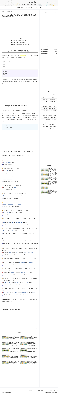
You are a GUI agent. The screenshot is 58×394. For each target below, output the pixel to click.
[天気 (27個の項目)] (43, 121)
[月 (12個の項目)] (55, 124)
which (17, 252)
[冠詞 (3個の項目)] (44, 128)
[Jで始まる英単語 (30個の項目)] (48, 119)
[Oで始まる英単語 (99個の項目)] (45, 112)
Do (4, 195)
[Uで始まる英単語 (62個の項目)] (45, 115)
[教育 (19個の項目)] (43, 123)
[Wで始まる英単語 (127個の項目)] (53, 108)
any (9, 195)
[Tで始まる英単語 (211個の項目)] (53, 101)
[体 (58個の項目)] (42, 117)
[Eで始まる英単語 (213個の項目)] (45, 101)
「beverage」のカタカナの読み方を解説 (17, 42)
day (32, 262)
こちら (19, 304)
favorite (10, 179)
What (4, 179)
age (13, 117)
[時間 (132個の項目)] (55, 107)
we (25, 292)
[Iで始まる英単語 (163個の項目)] (45, 107)
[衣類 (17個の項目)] (42, 124)
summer (29, 262)
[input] (20, 329)
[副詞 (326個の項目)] (44, 98)
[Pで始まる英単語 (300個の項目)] (45, 99)
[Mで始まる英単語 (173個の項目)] (53, 105)
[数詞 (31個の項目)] (43, 119)
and (18, 230)
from (28, 252)
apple (24, 240)
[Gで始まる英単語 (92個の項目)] (53, 112)
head (28, 292)
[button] (36, 329)
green (12, 222)
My (4, 222)
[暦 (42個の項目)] (52, 117)
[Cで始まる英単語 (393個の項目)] (53, 96)
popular (18, 222)
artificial (27, 282)
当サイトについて (34, 390)
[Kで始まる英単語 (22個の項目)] (53, 121)
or (28, 240)
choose (15, 240)
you (8, 162)
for (18, 204)
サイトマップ (46, 390)
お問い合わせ (40, 390)
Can (4, 162)
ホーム (29, 390)
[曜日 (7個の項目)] (55, 126)
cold (8, 170)
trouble (9, 252)
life (20, 204)
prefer (5, 282)
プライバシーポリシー (53, 390)
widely (8, 212)
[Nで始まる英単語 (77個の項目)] (45, 114)
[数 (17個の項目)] (55, 123)
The (4, 230)
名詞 (16, 309)
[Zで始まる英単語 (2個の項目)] (52, 128)
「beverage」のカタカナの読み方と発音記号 (18, 40)
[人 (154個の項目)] (50, 107)
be (36, 113)
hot (8, 187)
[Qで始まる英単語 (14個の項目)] (50, 124)
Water (4, 204)
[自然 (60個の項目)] (55, 115)
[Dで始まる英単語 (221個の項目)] (53, 99)
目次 (18, 38)
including (23, 272)
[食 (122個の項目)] (50, 110)
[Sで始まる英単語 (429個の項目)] (45, 96)
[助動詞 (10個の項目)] (43, 126)
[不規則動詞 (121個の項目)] (54, 110)
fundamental (10, 204)
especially (21, 262)
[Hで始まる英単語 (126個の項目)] (44, 110)
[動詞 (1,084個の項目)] (48, 94)
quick (16, 292)
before (23, 292)
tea (9, 222)
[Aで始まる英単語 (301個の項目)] (52, 98)
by (8, 292)
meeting (34, 292)
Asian (21, 222)
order (25, 252)
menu (32, 252)
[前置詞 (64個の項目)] (54, 114)
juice (21, 240)
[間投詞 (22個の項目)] (47, 121)
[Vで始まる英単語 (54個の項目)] (47, 117)
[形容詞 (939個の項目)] (54, 94)
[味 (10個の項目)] (47, 126)
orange (18, 240)
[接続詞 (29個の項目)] (54, 119)
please (15, 187)
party (6, 230)
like (5, 170)
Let (4, 292)
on (24, 262)
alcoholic (15, 195)
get (6, 162)
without (16, 282)
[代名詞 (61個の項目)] (51, 115)
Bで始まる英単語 (11, 309)
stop (7, 292)
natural (8, 282)
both (12, 230)
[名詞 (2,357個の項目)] (43, 94)
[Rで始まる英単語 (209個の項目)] (45, 103)
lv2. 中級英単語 (4, 309)
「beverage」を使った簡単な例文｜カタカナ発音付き (20, 44)
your (8, 179)
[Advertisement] (20, 26)
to (23, 252)
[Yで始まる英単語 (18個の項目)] (49, 123)
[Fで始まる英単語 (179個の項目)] (45, 105)
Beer (4, 212)
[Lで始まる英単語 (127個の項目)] (45, 108)
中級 (6, 75)
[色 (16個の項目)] (46, 124)
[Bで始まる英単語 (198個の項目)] (53, 103)
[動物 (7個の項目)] (51, 126)
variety (12, 272)
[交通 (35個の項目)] (55, 117)
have (6, 187)
